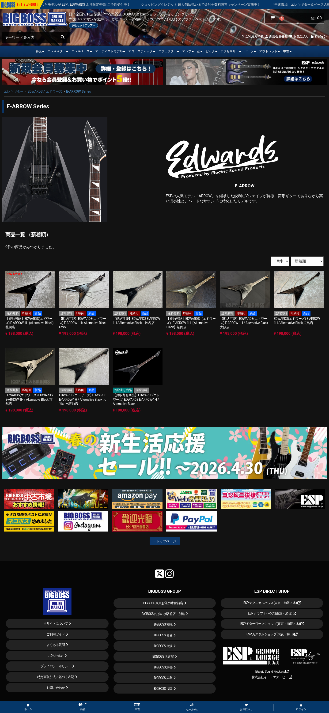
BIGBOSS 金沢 (163, 646)
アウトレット (268, 51)
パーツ (248, 51)
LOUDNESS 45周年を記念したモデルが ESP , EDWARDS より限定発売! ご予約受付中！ (80, 4)
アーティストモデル (109, 51)
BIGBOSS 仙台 (163, 635)
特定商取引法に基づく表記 (55, 677)
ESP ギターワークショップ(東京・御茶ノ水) (272, 624)
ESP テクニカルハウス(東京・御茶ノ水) (272, 603)
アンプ (186, 51)
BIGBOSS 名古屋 (163, 656)
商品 (83, 707)
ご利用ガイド (252, 36)
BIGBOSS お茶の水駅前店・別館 (163, 614)
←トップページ (164, 541)
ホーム (28, 707)
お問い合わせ (55, 688)
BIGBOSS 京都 (163, 667)
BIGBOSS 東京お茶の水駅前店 (163, 603)
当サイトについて (55, 623)
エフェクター (167, 51)
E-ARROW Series (78, 91)
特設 (39, 51)
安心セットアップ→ (83, 25)
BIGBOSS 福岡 (163, 688)
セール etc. (192, 707)
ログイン (318, 36)
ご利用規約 (55, 655)
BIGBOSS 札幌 (163, 624)
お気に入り (299, 36)
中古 (286, 51)
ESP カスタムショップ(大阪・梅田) (272, 634)
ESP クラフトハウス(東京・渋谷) (272, 613)
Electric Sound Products (271, 671)
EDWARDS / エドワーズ (44, 91)
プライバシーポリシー (55, 666)
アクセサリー (229, 51)
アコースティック (140, 51)
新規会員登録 (276, 36)
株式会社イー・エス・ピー (272, 677)
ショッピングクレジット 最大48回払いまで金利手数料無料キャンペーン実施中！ (213, 4)
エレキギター (56, 51)
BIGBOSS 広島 (163, 678)
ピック (210, 51)
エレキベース (80, 51)
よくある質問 (55, 645)
